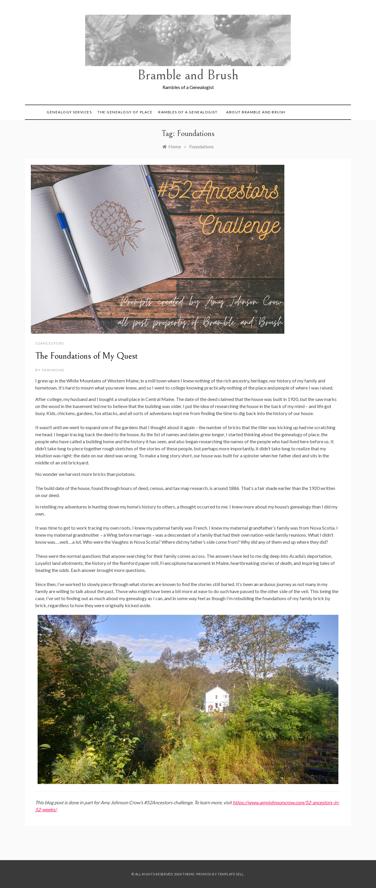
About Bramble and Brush (256, 112)
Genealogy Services (69, 112)
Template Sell (231, 874)
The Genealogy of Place (125, 112)
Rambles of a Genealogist (187, 112)
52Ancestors (49, 343)
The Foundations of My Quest (86, 356)
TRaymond (53, 370)
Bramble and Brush (188, 75)
